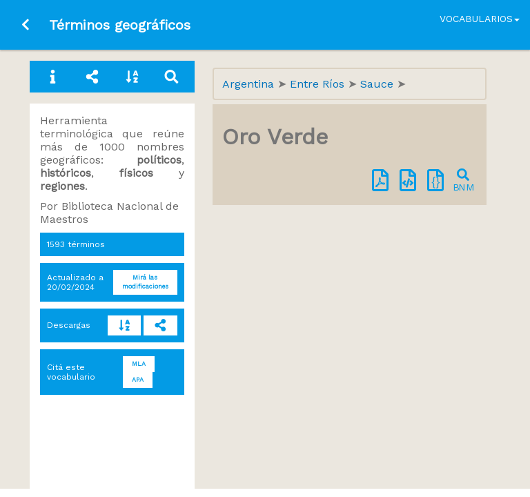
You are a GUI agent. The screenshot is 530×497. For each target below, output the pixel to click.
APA (138, 379)
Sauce (378, 83)
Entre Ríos (319, 83)
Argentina (249, 83)
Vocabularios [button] (480, 18)
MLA (139, 363)
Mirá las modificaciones (145, 282)
